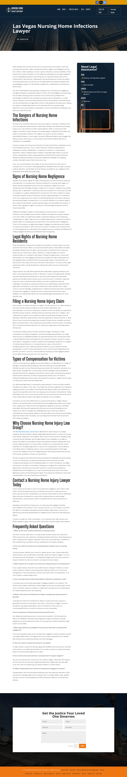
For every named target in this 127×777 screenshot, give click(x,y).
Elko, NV (84, 773)
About (64, 9)
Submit (82, 746)
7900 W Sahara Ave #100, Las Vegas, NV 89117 (95, 93)
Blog (82, 9)
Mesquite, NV (28, 773)
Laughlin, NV (91, 773)
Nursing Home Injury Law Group (27, 432)
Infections (87, 101)
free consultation (22, 39)
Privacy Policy (64, 770)
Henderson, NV (38, 773)
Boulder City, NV (66, 773)
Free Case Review (113, 11)
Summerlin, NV (76, 773)
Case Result (99, 773)
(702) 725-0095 (101, 11)
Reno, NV (58, 773)
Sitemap (102, 770)
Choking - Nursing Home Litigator (94, 78)
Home (58, 9)
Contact (88, 9)
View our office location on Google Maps (87, 770)
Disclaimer (72, 770)
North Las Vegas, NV (48, 773)
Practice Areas (73, 9)
